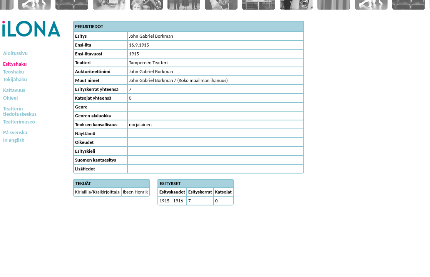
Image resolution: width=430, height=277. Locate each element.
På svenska (15, 132)
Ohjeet (10, 98)
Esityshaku (15, 64)
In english (14, 140)
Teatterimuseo (19, 121)
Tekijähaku (15, 79)
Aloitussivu (15, 53)
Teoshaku (13, 71)
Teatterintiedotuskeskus (20, 111)
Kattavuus (14, 90)
